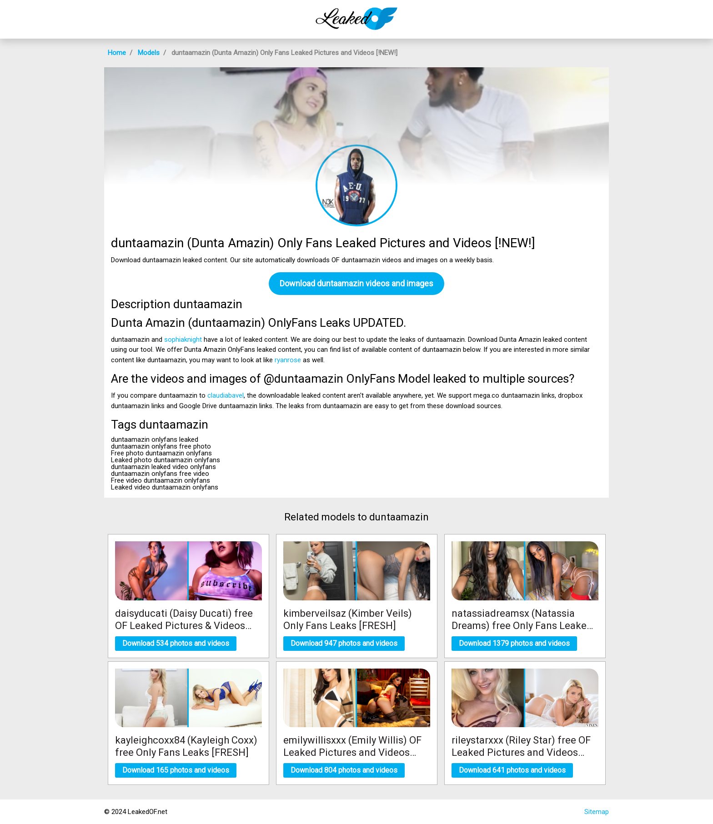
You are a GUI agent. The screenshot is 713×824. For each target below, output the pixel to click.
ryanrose (288, 360)
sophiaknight (183, 339)
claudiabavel (225, 395)
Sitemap (596, 812)
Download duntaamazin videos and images (356, 283)
